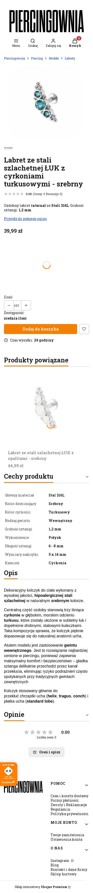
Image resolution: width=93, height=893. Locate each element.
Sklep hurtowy (63, 874)
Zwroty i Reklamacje (69, 804)
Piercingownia (14, 58)
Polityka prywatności (70, 813)
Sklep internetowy (41, 887)
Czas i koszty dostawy (69, 795)
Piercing (37, 58)
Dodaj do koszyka (41, 329)
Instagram (60, 860)
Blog (55, 865)
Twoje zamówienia (67, 835)
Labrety (70, 58)
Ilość (8, 297)
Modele (54, 58)
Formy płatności (65, 800)
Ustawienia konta (66, 839)
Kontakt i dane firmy (69, 869)
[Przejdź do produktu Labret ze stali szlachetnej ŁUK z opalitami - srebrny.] (46, 409)
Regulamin (60, 809)
